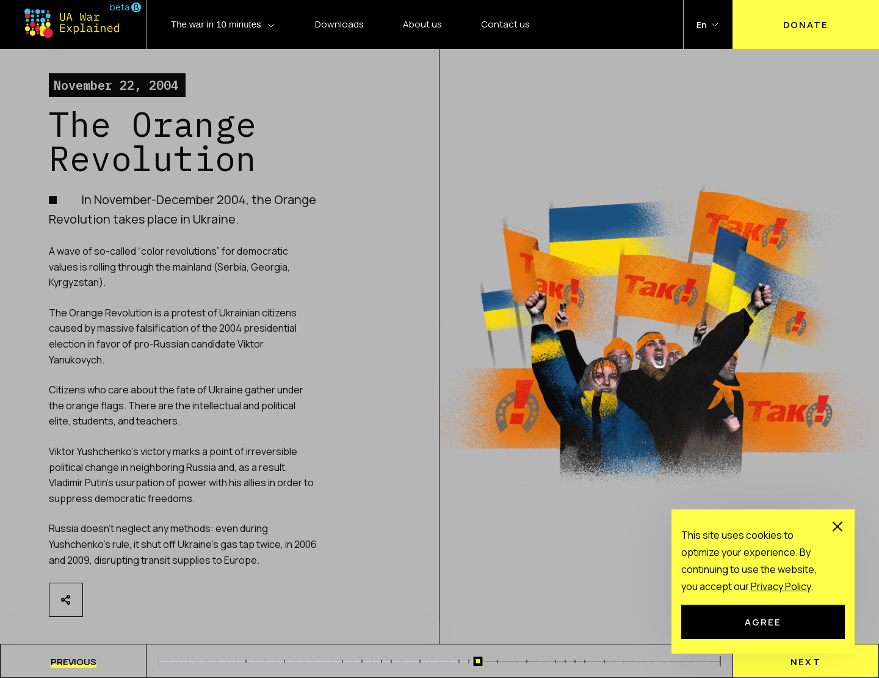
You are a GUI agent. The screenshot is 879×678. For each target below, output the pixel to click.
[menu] (73, 661)
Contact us (505, 24)
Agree (763, 622)
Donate (805, 24)
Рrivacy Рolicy (781, 586)
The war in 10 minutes (216, 24)
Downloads (339, 24)
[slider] (478, 661)
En (701, 25)
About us (422, 24)
